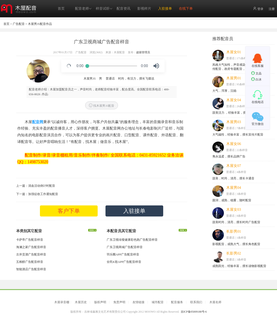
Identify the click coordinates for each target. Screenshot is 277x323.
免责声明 (119, 302)
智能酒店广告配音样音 (31, 269)
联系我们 (196, 302)
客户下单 (69, 211)
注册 (272, 9)
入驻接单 (165, 8)
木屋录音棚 (61, 302)
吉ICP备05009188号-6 (194, 311)
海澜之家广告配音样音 (31, 247)
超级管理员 (143, 52)
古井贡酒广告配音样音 (31, 254)
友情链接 (138, 302)
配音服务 (177, 302)
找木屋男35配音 (101, 105)
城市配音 (158, 302)
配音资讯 (123, 8)
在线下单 (186, 8)
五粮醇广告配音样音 (29, 262)
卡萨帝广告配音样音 (29, 239)
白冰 (256, 79)
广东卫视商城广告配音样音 (125, 247)
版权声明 (100, 302)
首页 (61, 8)
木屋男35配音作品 (40, 24)
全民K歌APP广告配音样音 (124, 262)
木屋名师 (215, 302)
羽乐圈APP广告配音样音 (123, 254)
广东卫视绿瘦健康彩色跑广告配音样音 (132, 239)
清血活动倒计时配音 (41, 185)
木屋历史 (81, 302)
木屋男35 (90, 78)
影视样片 (144, 8)
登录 (258, 9)
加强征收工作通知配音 (43, 194)
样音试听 (104, 8)
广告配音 (19, 24)
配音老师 (83, 8)
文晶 (256, 73)
